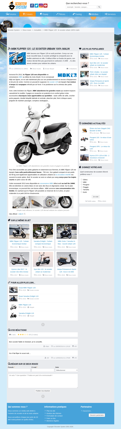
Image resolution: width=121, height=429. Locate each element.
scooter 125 (53, 82)
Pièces (60, 14)
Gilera (85, 180)
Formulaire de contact (54, 416)
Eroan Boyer (48, 69)
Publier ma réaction (43, 391)
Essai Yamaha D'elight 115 (28, 296)
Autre (85, 192)
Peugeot (86, 185)
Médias (93, 14)
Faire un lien (51, 418)
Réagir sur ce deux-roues (24, 364)
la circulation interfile (63, 175)
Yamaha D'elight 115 (26, 313)
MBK (85, 182)
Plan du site (50, 411)
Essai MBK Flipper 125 (27, 288)
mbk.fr (20, 214)
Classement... (87, 411)
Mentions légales (52, 421)
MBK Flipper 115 (25, 305)
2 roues (27, 14)
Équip (44, 14)
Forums (11, 14)
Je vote (95, 197)
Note (57, 367)
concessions (46, 183)
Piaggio (86, 187)
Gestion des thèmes (53, 413)
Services (110, 14)
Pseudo (11, 367)
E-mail (35, 367)
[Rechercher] (99, 7)
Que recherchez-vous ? (77, 3)
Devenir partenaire (97, 415)
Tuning (77, 14)
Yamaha (86, 189)
